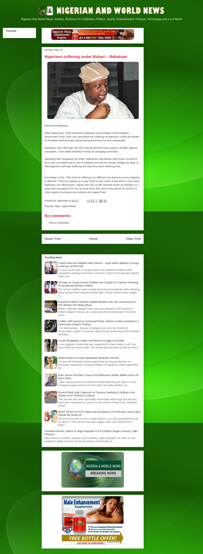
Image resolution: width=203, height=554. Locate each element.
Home (93, 239)
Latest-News (68, 206)
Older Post (133, 239)
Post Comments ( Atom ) (100, 248)
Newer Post (52, 239)
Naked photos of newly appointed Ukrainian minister (88, 357)
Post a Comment (59, 222)
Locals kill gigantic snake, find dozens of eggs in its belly (91, 340)
